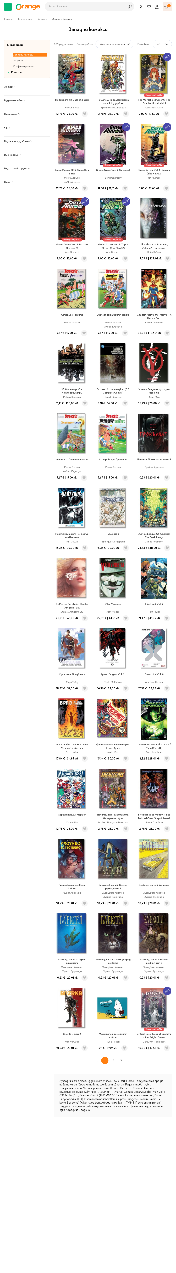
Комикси (42, 19)
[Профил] (157, 7)
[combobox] (84, 6)
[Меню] (8, 7)
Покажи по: (144, 44)
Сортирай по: (85, 44)
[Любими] (149, 7)
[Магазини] (141, 7)
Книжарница (25, 19)
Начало (8, 19)
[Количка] (167, 6)
